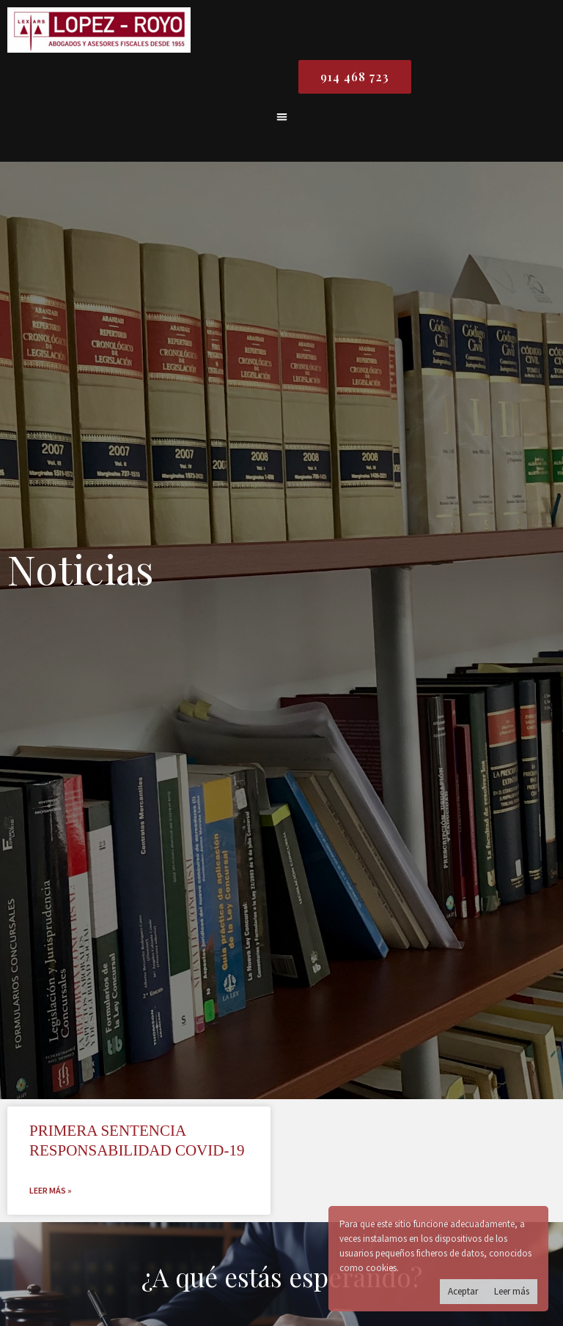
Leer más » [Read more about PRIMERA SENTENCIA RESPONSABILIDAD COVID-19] (50, 1190)
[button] (281, 116)
